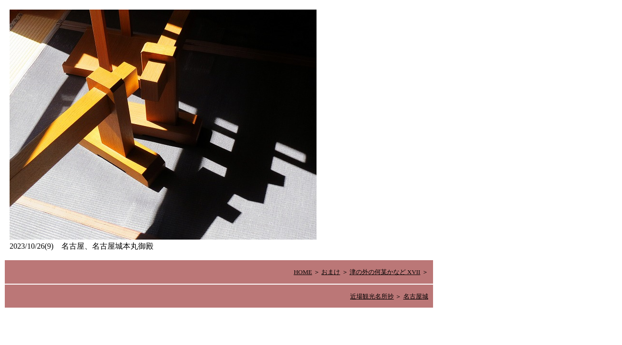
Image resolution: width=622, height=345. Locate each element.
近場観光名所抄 (372, 296)
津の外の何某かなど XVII (385, 272)
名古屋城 (415, 296)
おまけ (330, 272)
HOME (302, 272)
